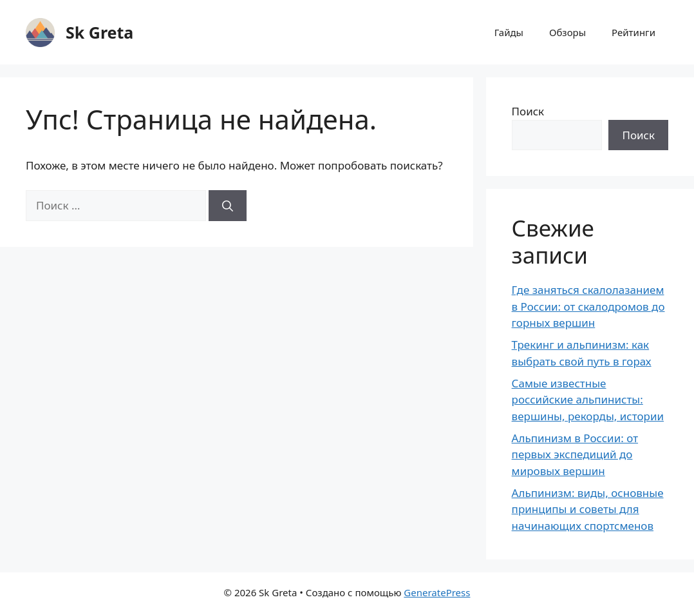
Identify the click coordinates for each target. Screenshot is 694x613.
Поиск (528, 111)
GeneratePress (437, 592)
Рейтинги (633, 32)
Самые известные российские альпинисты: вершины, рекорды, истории (588, 399)
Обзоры (567, 32)
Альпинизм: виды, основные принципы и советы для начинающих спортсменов (588, 509)
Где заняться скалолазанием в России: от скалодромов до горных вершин (588, 306)
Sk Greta (99, 32)
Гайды (508, 32)
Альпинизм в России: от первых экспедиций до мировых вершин (575, 454)
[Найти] (228, 205)
